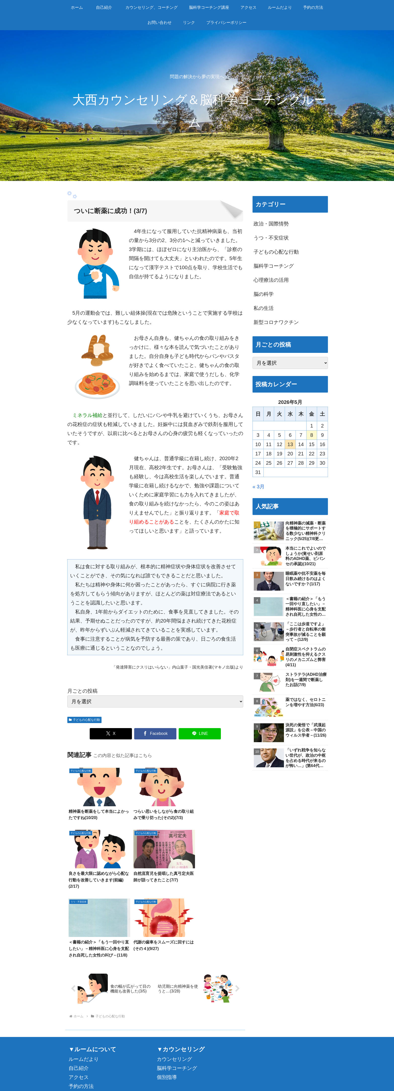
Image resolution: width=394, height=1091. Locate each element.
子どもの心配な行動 (84, 720)
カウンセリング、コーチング (151, 1069)
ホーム (94, 1069)
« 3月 (259, 486)
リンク (76, 1034)
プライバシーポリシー (307, 1075)
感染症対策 (81, 1044)
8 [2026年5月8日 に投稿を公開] (311, 435)
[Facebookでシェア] (155, 733)
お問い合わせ (84, 1025)
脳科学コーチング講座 (196, 1069)
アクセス (79, 1007)
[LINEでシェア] (200, 733)
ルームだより (84, 989)
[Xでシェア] (111, 733)
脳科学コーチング (177, 998)
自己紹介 (79, 998)
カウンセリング (174, 989)
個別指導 (167, 1007)
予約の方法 (81, 1016)
